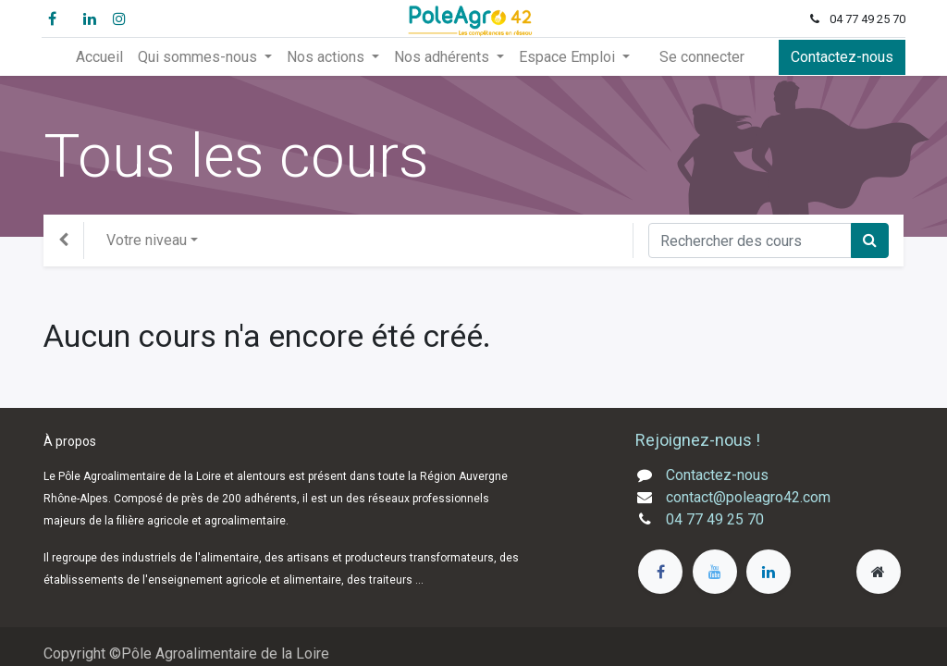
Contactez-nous (840, 57)
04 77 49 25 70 (715, 519)
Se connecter (701, 57)
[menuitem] (99, 57)
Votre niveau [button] (146, 240)
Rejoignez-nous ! (699, 440)
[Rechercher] (870, 240)
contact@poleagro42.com (748, 497)
